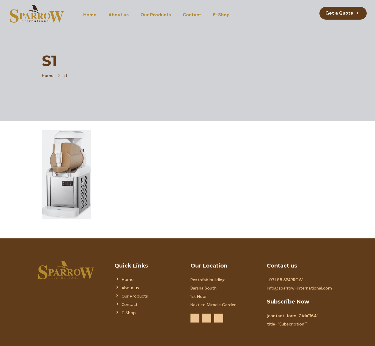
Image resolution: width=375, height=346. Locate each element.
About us (130, 288)
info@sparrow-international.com (299, 288)
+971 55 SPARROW (285, 279)
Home (47, 75)
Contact (130, 304)
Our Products (135, 296)
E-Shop (129, 313)
